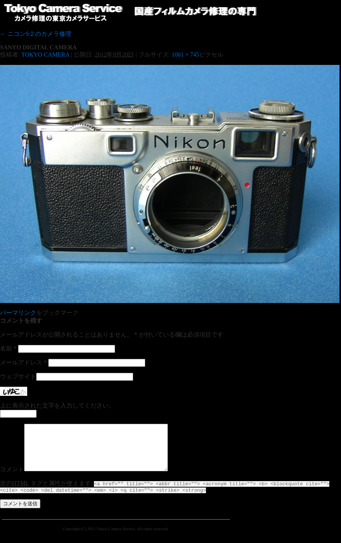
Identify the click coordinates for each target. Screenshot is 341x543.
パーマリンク (18, 312)
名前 (8, 348)
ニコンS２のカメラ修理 (35, 34)
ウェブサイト (18, 376)
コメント (12, 478)
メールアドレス (23, 362)
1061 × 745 (185, 54)
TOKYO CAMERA (45, 54)
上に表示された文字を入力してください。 (57, 405)
